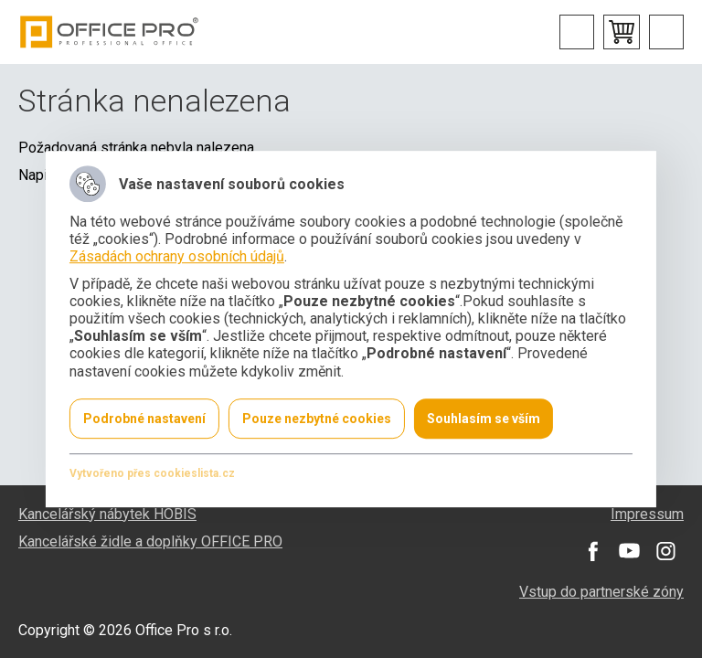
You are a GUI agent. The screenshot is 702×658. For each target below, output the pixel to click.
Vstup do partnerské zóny (601, 591)
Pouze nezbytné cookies (316, 418)
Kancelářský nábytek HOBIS (107, 514)
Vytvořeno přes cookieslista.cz (152, 473)
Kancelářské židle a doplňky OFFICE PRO (150, 541)
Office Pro (109, 32)
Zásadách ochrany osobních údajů (176, 257)
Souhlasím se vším (483, 418)
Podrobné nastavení (144, 418)
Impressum (647, 514)
